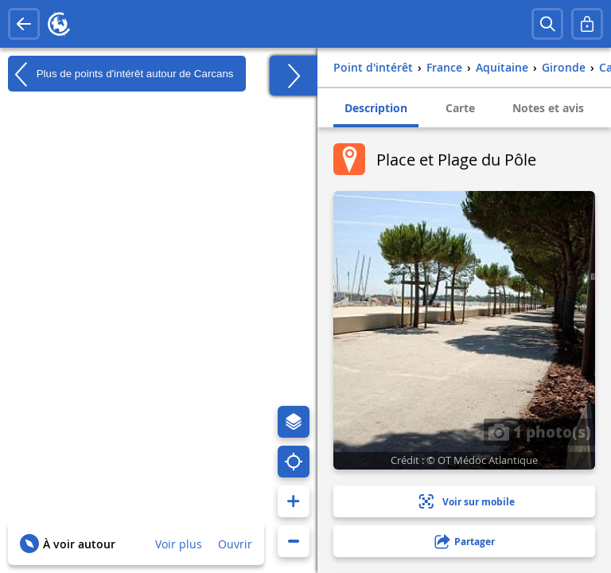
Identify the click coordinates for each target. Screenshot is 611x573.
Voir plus (178, 544)
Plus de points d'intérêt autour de (121, 74)
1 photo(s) (539, 431)
